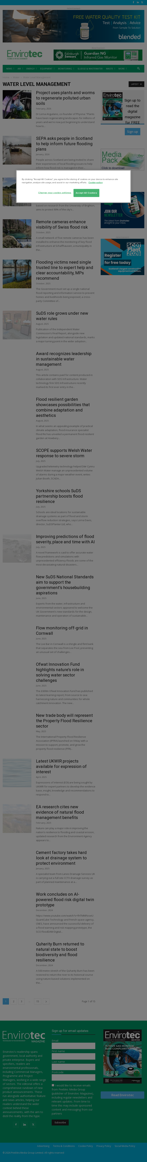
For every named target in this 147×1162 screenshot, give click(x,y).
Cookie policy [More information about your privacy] (95, 182)
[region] (73, 186)
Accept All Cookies (86, 192)
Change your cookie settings (54, 192)
